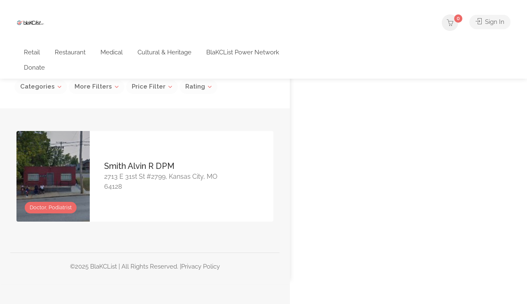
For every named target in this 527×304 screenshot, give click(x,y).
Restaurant (70, 52)
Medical (111, 52)
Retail (32, 52)
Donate (34, 67)
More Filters (93, 86)
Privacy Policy (200, 266)
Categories (37, 86)
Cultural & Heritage (164, 52)
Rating (195, 86)
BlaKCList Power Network (242, 52)
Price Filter (149, 86)
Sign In (490, 22)
